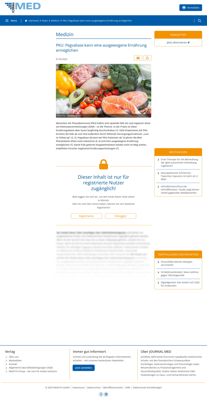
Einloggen (120, 216)
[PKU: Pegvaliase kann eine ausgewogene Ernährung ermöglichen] (97, 20)
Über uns (14, 356)
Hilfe (127, 387)
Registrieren (86, 216)
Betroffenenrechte (113, 387)
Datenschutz (94, 387)
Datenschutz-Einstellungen (147, 387)
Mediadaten (15, 360)
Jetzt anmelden (83, 367)
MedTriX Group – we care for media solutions (33, 371)
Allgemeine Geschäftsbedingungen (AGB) (31, 367)
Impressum (78, 387)
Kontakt (13, 364)
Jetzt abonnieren (177, 42)
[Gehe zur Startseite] (32, 20)
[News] (45, 20)
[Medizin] (55, 20)
